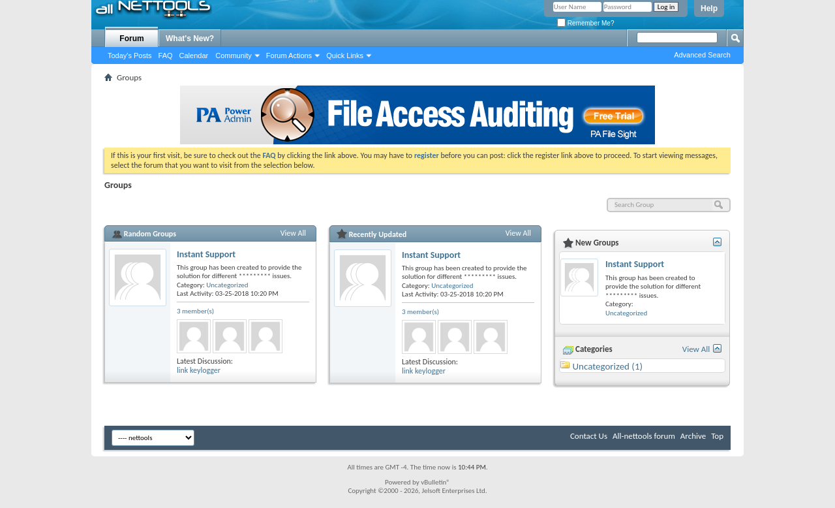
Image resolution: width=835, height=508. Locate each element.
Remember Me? (585, 23)
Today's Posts (130, 55)
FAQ (166, 55)
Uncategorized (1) (607, 366)
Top (717, 436)
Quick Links (344, 55)
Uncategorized (227, 285)
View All (293, 233)
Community (233, 55)
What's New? (190, 38)
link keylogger (198, 370)
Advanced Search (702, 55)
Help (709, 8)
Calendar (194, 55)
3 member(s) (195, 311)
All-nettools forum (644, 436)
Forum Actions (289, 55)
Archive (693, 436)
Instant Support (206, 254)
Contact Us (588, 436)
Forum (131, 38)
